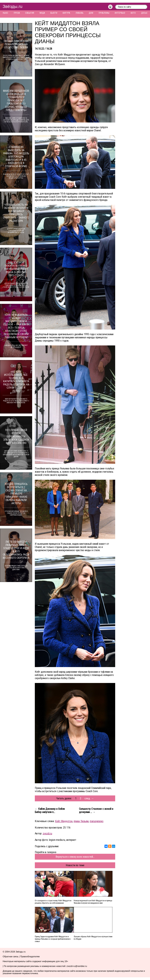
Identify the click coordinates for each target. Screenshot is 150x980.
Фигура (66, 13)
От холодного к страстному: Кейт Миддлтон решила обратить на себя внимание (53, 901)
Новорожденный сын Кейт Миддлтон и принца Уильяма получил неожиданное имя (93, 901)
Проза (17, 13)
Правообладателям (30, 956)
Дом (91, 13)
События (29, 13)
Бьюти (53, 13)
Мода (42, 13)
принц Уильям (81, 821)
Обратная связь (10, 956)
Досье (144, 13)
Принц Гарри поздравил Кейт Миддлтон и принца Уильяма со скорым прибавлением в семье (52, 939)
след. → (89, 798)
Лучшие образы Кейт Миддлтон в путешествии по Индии (93, 937)
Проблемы (104, 13)
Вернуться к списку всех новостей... (75, 856)
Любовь (79, 13)
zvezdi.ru (47, 833)
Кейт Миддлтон (63, 821)
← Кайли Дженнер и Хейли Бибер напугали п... (50, 810)
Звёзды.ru (12, 6)
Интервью (120, 13)
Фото (133, 13)
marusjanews (96, 821)
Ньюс (5, 13)
